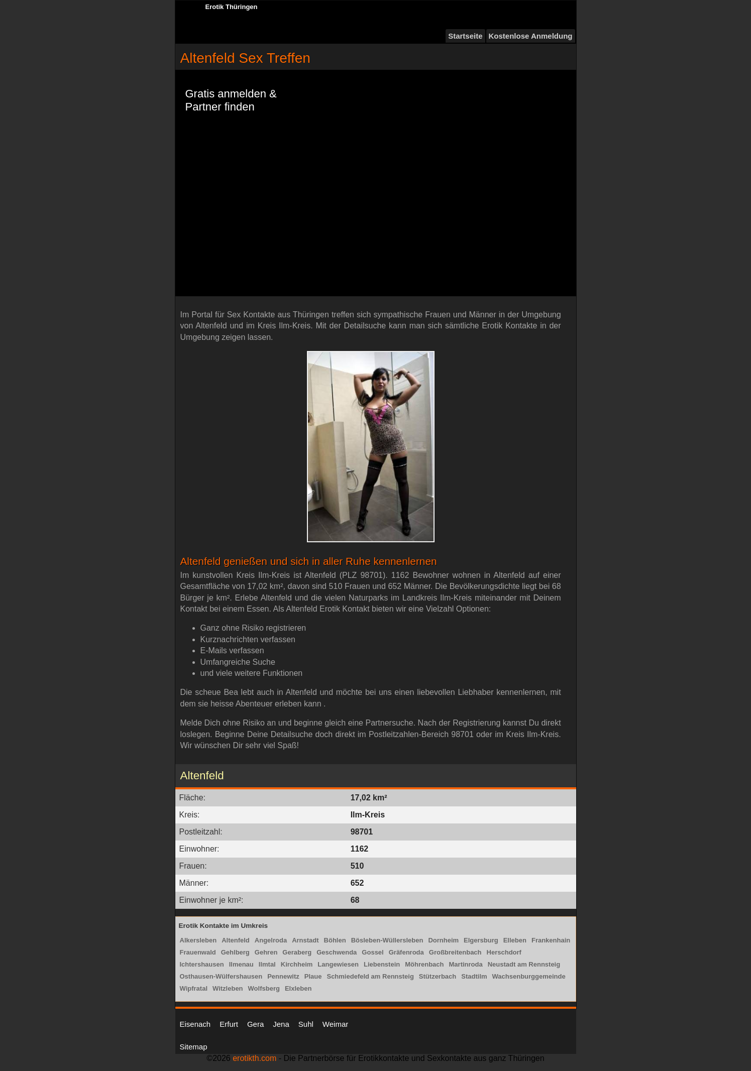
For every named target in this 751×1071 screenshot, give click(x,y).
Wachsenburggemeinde (529, 976)
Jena (281, 1024)
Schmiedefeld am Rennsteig (370, 976)
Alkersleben (198, 940)
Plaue (313, 976)
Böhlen (335, 940)
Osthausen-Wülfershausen (221, 976)
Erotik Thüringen (231, 7)
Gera (255, 1024)
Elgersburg (481, 940)
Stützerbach (437, 976)
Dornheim (443, 940)
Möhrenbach (424, 964)
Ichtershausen (202, 964)
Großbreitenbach (455, 952)
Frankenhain (550, 940)
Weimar (335, 1024)
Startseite (465, 36)
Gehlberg (235, 952)
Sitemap (193, 1046)
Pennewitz (283, 976)
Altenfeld (236, 940)
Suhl (305, 1024)
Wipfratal (194, 988)
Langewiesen (338, 964)
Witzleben (227, 988)
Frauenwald (198, 952)
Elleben (514, 940)
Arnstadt (305, 940)
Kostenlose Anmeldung (531, 36)
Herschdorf (504, 952)
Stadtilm (474, 976)
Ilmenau (241, 964)
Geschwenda (336, 952)
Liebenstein (382, 964)
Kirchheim (297, 964)
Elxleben (298, 988)
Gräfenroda (406, 952)
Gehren (266, 952)
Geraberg (296, 952)
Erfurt (229, 1024)
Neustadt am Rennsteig (524, 964)
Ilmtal (267, 964)
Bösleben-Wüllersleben (387, 940)
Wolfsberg (264, 988)
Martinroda (466, 964)
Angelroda (271, 940)
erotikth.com (254, 1058)
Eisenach (195, 1024)
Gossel (372, 952)
